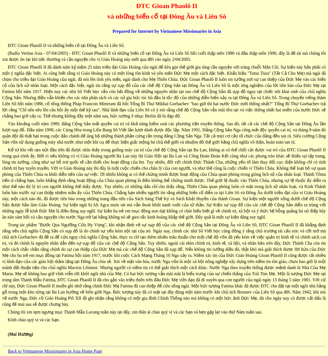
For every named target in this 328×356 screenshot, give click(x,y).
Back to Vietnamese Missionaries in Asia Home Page (55, 351)
